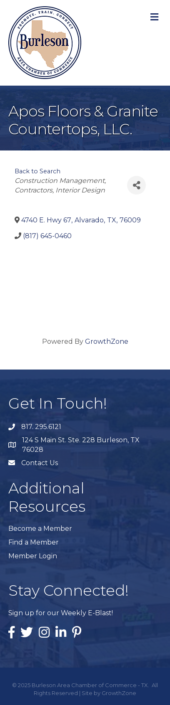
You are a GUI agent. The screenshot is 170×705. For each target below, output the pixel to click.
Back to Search (37, 171)
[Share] (136, 185)
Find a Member (33, 542)
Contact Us (39, 463)
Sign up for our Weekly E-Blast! (60, 613)
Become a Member (40, 528)
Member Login (32, 556)
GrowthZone (106, 341)
